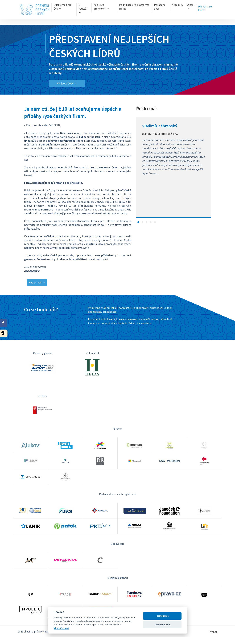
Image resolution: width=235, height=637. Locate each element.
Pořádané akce (160, 6)
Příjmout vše (162, 616)
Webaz (213, 632)
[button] (138, 222)
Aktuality (177, 4)
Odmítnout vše (162, 624)
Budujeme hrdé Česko (62, 6)
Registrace (37, 282)
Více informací (61, 628)
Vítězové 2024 (66, 83)
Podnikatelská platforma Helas (134, 6)
